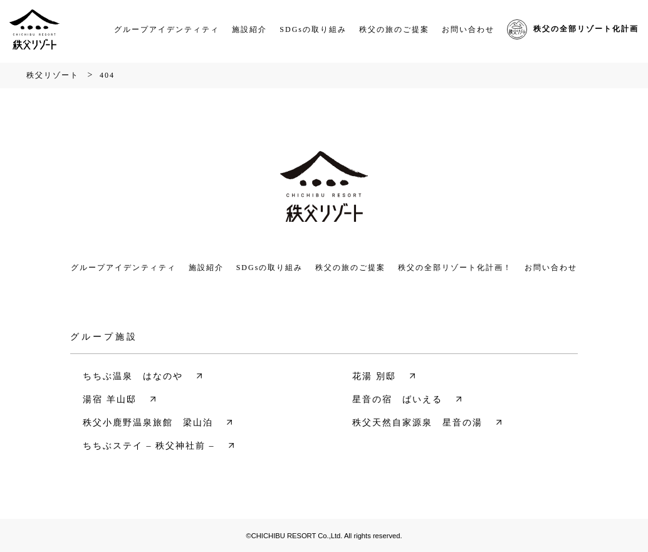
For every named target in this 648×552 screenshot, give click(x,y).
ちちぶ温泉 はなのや (133, 376)
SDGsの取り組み (313, 29)
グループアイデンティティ (166, 29)
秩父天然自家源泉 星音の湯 (417, 422)
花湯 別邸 (374, 376)
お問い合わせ (468, 29)
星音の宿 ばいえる (397, 399)
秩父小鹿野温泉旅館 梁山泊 (148, 422)
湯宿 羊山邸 (110, 399)
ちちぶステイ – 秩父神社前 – (149, 445)
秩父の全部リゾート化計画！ (455, 267)
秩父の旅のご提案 (394, 29)
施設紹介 (249, 29)
